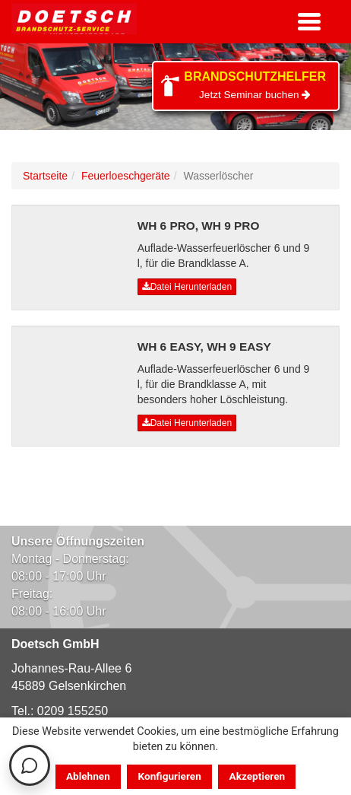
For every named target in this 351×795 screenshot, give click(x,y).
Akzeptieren (257, 776)
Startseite (45, 176)
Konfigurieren (169, 776)
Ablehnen (88, 776)
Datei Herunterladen (187, 286)
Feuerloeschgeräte (125, 176)
